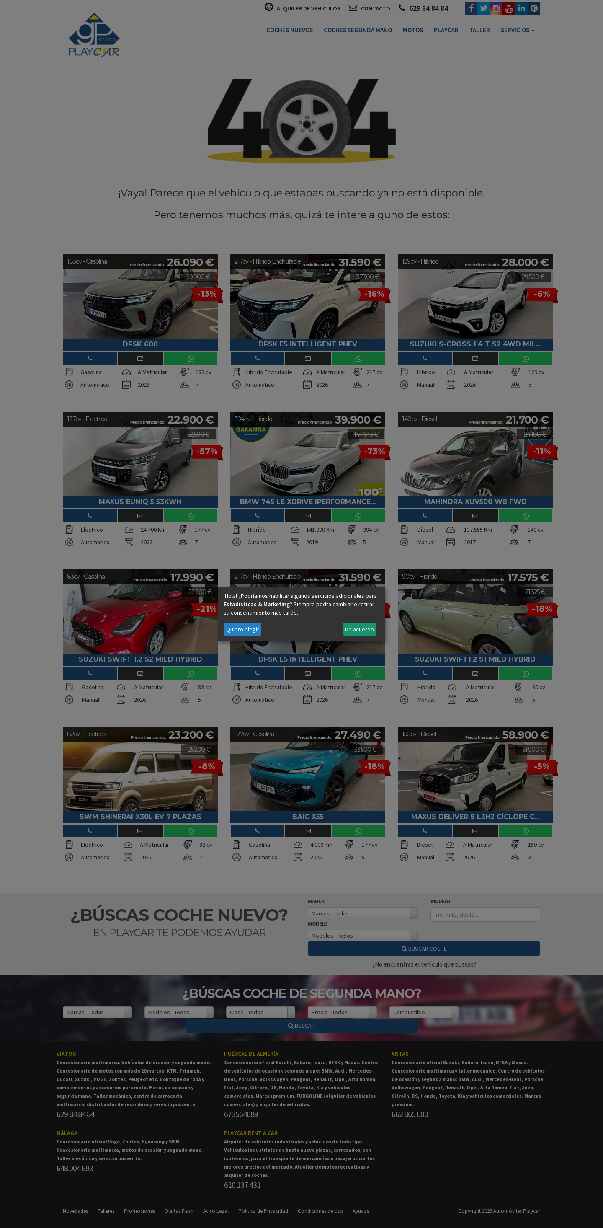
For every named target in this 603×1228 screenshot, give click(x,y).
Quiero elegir (242, 629)
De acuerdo (359, 629)
